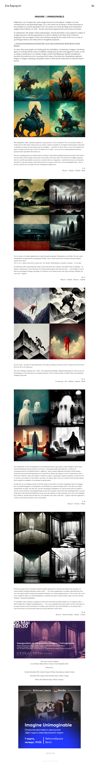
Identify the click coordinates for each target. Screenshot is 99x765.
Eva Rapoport (13, 5)
